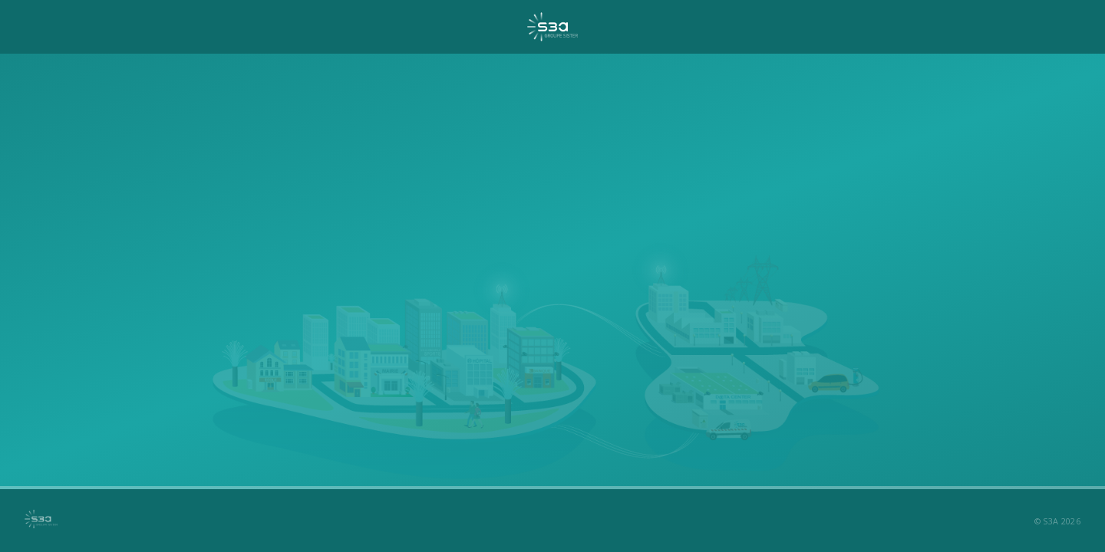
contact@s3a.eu (616, 403)
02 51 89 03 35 (481, 403)
